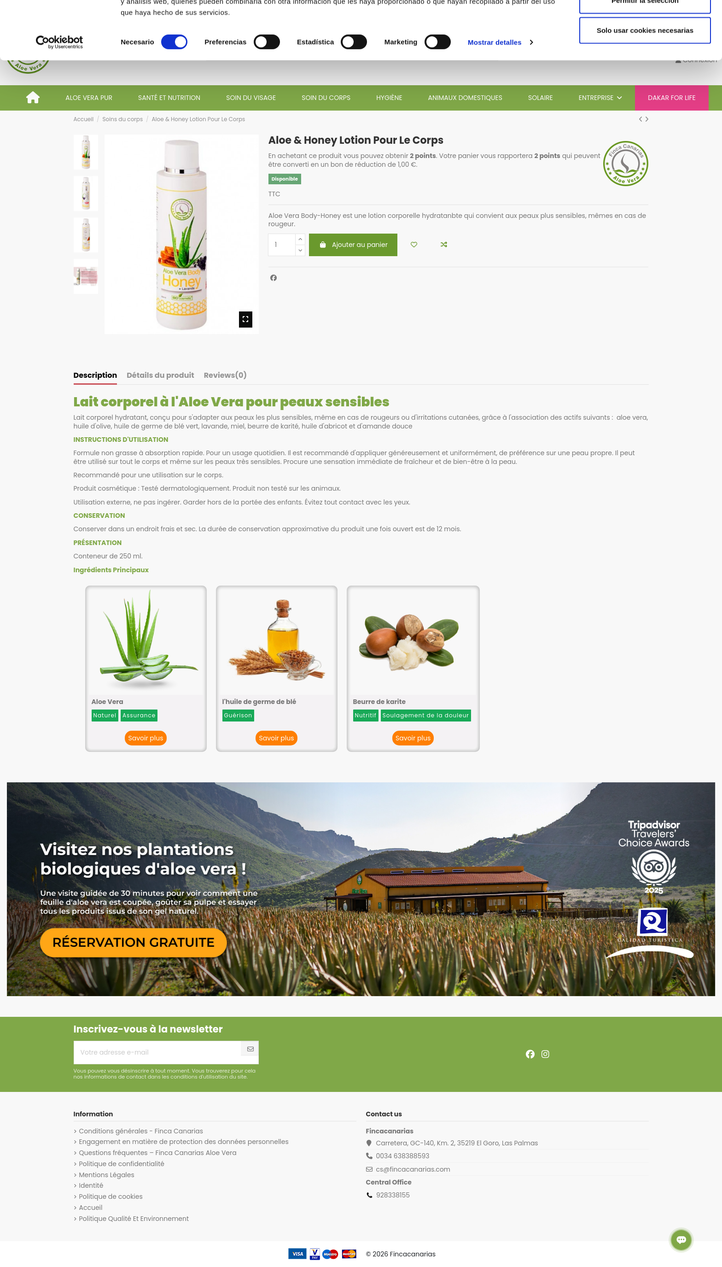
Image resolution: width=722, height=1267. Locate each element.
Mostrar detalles (495, 96)
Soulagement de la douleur (426, 715)
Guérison (238, 715)
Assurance (139, 715)
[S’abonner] (250, 1049)
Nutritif (366, 715)
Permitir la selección (645, 55)
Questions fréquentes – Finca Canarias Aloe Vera (158, 1153)
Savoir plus (145, 738)
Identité (91, 1185)
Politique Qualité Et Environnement (134, 1218)
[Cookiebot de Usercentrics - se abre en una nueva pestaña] (59, 97)
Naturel (104, 715)
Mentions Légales (106, 1175)
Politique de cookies (111, 1196)
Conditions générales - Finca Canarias (141, 1131)
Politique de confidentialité (121, 1164)
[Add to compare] (444, 245)
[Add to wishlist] (414, 245)
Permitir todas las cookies (645, 24)
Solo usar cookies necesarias (645, 84)
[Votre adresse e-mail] (157, 1052)
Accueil (91, 1207)
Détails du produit (160, 376)
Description (95, 376)
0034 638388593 (402, 1156)
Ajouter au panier (353, 244)
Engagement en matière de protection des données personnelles (184, 1142)
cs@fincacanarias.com (413, 1169)
